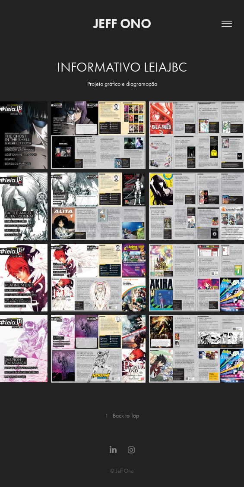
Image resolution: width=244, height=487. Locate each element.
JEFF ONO (122, 23)
